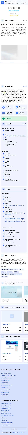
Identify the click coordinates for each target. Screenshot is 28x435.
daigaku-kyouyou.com (7, 415)
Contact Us (14, 428)
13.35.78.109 (19, 136)
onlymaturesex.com (6, 422)
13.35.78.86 (13, 136)
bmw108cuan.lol (5, 406)
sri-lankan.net (5, 392)
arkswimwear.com (6, 413)
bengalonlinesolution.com (8, 375)
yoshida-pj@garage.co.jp (15, 221)
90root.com (4, 382)
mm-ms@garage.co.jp (10, 218)
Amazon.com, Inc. (9, 132)
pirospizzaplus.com (6, 385)
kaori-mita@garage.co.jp (14, 219)
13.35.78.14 (7, 136)
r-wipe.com (4, 387)
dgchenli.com (5, 410)
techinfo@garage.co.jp (10, 213)
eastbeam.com (6, 353)
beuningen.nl (5, 380)
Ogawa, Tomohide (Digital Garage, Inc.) (14, 205)
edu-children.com (6, 373)
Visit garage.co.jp (14, 10)
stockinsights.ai (5, 390)
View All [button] (25, 86)
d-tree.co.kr (4, 418)
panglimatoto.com (6, 403)
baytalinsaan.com (6, 408)
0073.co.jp (4, 420)
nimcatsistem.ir (5, 425)
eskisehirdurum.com (7, 378)
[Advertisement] (14, 40)
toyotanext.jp (6, 324)
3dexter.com (4, 394)
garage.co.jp (4, 93)
